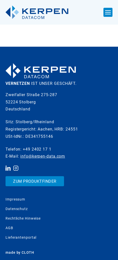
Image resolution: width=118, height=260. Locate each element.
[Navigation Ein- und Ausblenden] (107, 12)
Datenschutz (17, 209)
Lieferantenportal (21, 237)
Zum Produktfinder (34, 181)
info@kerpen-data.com (42, 156)
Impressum (15, 199)
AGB (9, 228)
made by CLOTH (20, 252)
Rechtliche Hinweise (23, 218)
